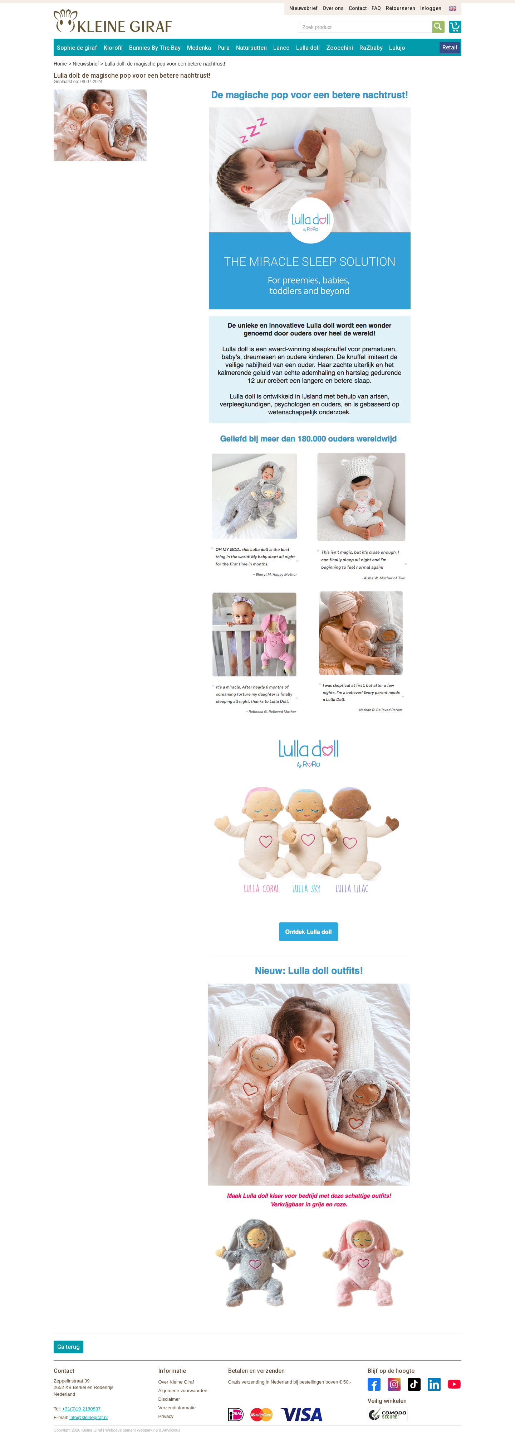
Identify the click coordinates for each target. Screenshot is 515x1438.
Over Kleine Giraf (176, 1382)
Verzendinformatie (177, 1407)
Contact (358, 8)
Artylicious (171, 1430)
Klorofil (113, 47)
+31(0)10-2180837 (81, 1409)
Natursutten (251, 47)
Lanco (281, 47)
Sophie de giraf (77, 47)
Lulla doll (308, 47)
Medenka (199, 47)
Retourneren (400, 8)
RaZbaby (371, 47)
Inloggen (430, 8)
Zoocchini (339, 47)
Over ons (333, 8)
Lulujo (397, 47)
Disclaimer (169, 1399)
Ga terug (68, 1346)
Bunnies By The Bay (155, 47)
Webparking (147, 1430)
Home (60, 64)
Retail (449, 47)
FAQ (376, 8)
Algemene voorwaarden (182, 1390)
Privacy (166, 1416)
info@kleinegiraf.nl (88, 1417)
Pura (223, 47)
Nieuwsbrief (303, 8)
